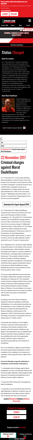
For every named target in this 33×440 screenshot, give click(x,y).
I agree (5, 14)
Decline (14, 14)
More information (6, 11)
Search (28, 25)
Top (2, 142)
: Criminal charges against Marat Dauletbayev (13, 150)
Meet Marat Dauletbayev (13, 128)
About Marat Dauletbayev (17, 45)
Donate (12, 25)
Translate (29, 29)
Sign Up (16, 417)
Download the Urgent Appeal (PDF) (16, 204)
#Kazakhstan (13, 399)
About (2, 146)
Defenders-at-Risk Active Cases (25, 435)
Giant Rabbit (22, 427)
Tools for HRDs (4, 25)
